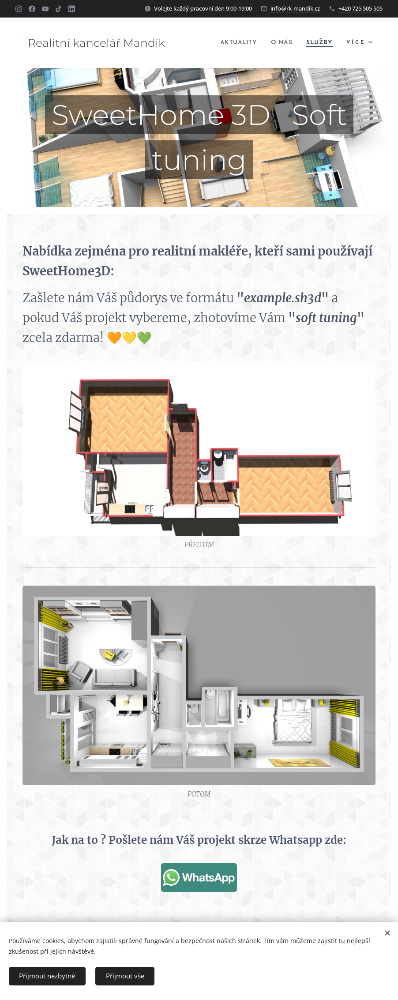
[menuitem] (229, 43)
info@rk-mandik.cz (295, 8)
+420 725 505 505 (360, 8)
